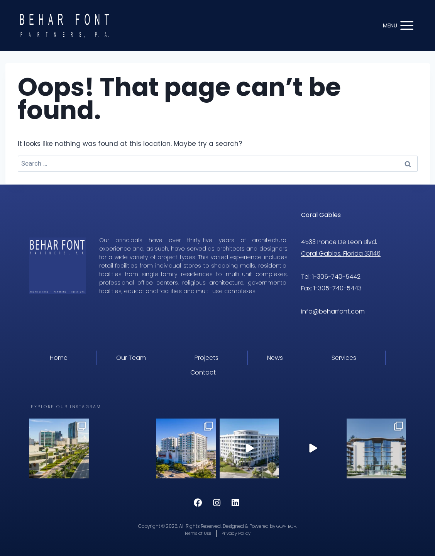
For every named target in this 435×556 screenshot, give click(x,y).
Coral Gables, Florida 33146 (341, 253)
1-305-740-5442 (336, 276)
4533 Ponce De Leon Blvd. (339, 241)
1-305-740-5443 (337, 288)
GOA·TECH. (287, 525)
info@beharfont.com (333, 311)
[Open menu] (398, 25)
